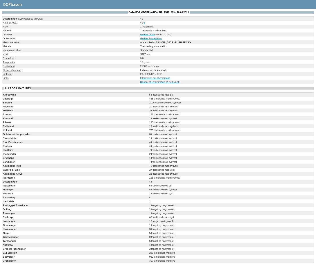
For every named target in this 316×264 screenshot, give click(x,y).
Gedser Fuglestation (151, 38)
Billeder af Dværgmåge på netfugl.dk (160, 82)
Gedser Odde (147, 34)
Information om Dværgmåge (155, 78)
